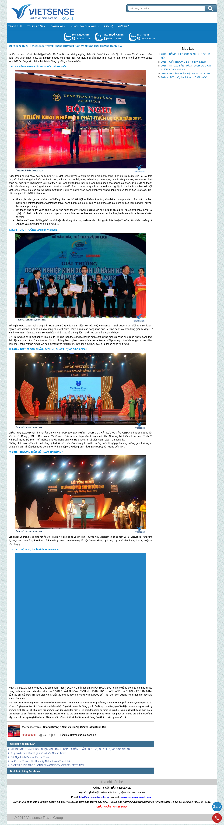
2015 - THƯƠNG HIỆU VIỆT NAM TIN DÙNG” (186, 73)
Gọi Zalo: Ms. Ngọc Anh (68, 37)
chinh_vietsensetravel (105, 38)
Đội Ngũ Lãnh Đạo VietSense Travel (30, 757)
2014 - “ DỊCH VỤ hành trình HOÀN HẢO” (184, 77)
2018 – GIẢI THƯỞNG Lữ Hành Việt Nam (183, 61)
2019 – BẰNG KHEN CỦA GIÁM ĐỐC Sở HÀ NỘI (185, 56)
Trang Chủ (51, 11)
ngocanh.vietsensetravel (73, 38)
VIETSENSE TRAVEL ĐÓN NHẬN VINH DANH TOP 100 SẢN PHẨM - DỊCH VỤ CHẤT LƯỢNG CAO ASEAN (70, 749)
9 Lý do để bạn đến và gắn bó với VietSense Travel (38, 753)
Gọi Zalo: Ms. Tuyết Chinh (99, 37)
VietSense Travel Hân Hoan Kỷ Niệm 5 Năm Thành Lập (41, 761)
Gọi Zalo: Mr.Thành (133, 37)
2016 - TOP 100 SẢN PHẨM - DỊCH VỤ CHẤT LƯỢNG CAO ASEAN (186, 67)
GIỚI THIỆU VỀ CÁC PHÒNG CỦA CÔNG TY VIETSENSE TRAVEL (48, 765)
